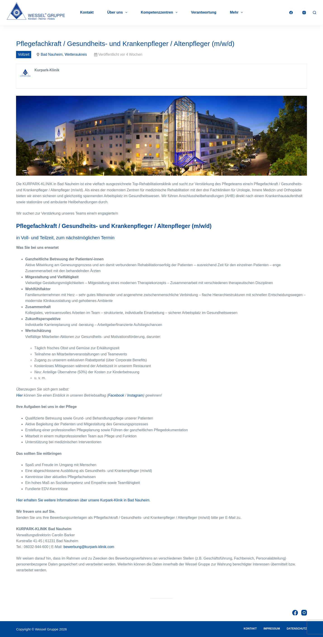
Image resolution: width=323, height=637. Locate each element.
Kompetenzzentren (160, 12)
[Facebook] (291, 12)
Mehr (237, 12)
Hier (19, 395)
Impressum (272, 628)
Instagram (135, 395)
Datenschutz (297, 628)
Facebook (116, 395)
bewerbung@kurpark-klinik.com (89, 547)
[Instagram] (304, 12)
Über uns (118, 12)
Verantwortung (203, 12)
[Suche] (314, 12)
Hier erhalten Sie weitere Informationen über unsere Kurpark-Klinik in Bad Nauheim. (83, 500)
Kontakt (87, 12)
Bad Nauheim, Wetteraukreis (64, 54)
